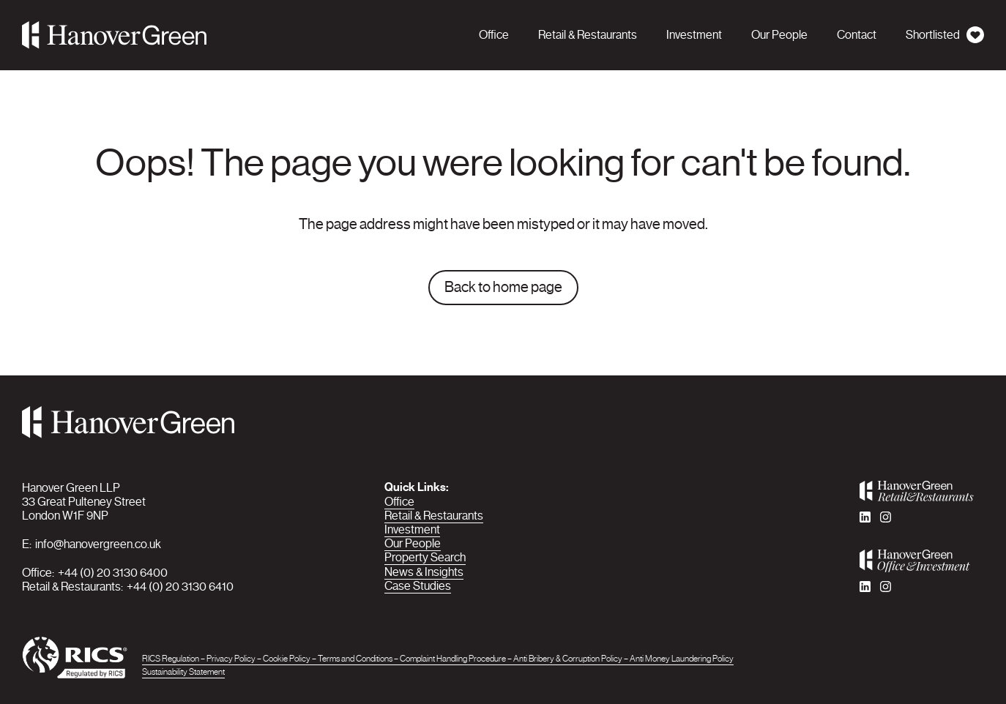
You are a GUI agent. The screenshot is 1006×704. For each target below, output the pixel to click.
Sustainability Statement (183, 672)
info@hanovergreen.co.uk (98, 544)
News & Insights (423, 572)
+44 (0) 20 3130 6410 (180, 586)
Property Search (425, 557)
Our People (412, 543)
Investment (412, 529)
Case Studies (417, 586)
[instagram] (885, 517)
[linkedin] (865, 517)
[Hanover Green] (114, 35)
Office (399, 502)
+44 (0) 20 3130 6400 (113, 573)
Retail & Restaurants (433, 516)
